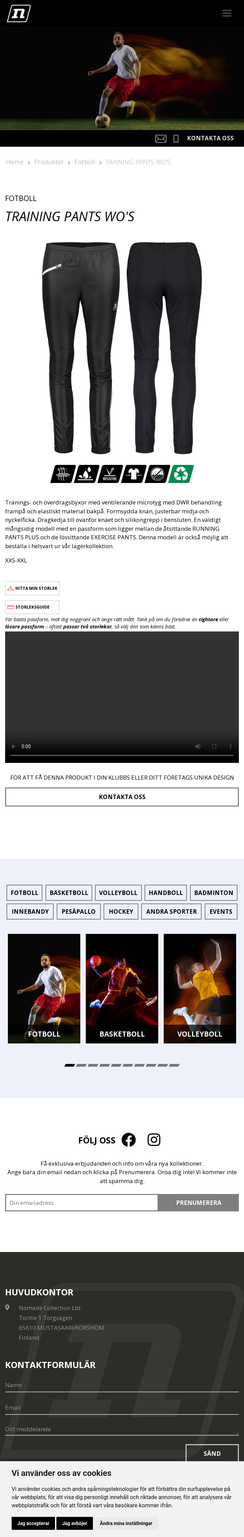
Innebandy (30, 911)
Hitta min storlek (36, 588)
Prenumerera (198, 1203)
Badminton (213, 893)
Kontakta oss (122, 797)
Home (15, 161)
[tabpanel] (44, 988)
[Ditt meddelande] (122, 1429)
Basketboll (69, 893)
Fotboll (84, 161)
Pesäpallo (79, 911)
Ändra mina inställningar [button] (127, 1523)
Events (220, 911)
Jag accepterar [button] (33, 1523)
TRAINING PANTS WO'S (138, 161)
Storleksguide (32, 607)
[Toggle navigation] (227, 13)
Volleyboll (118, 893)
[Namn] (122, 1385)
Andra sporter (171, 911)
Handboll (166, 893)
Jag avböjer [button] (75, 1523)
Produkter (49, 161)
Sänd (212, 1453)
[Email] (122, 1408)
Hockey (121, 911)
